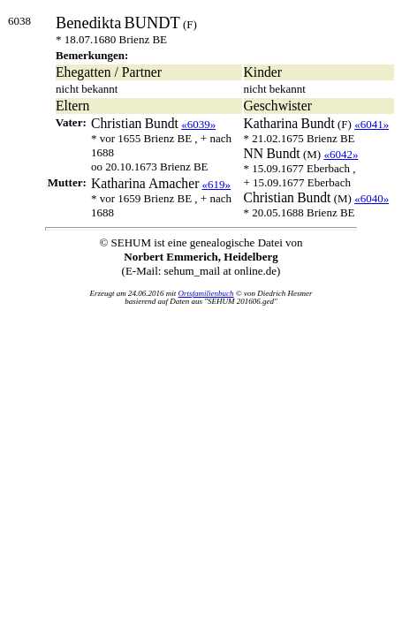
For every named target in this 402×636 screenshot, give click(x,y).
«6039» (198, 124)
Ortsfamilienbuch (206, 293)
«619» (216, 184)
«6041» (371, 124)
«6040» (371, 198)
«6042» (340, 154)
